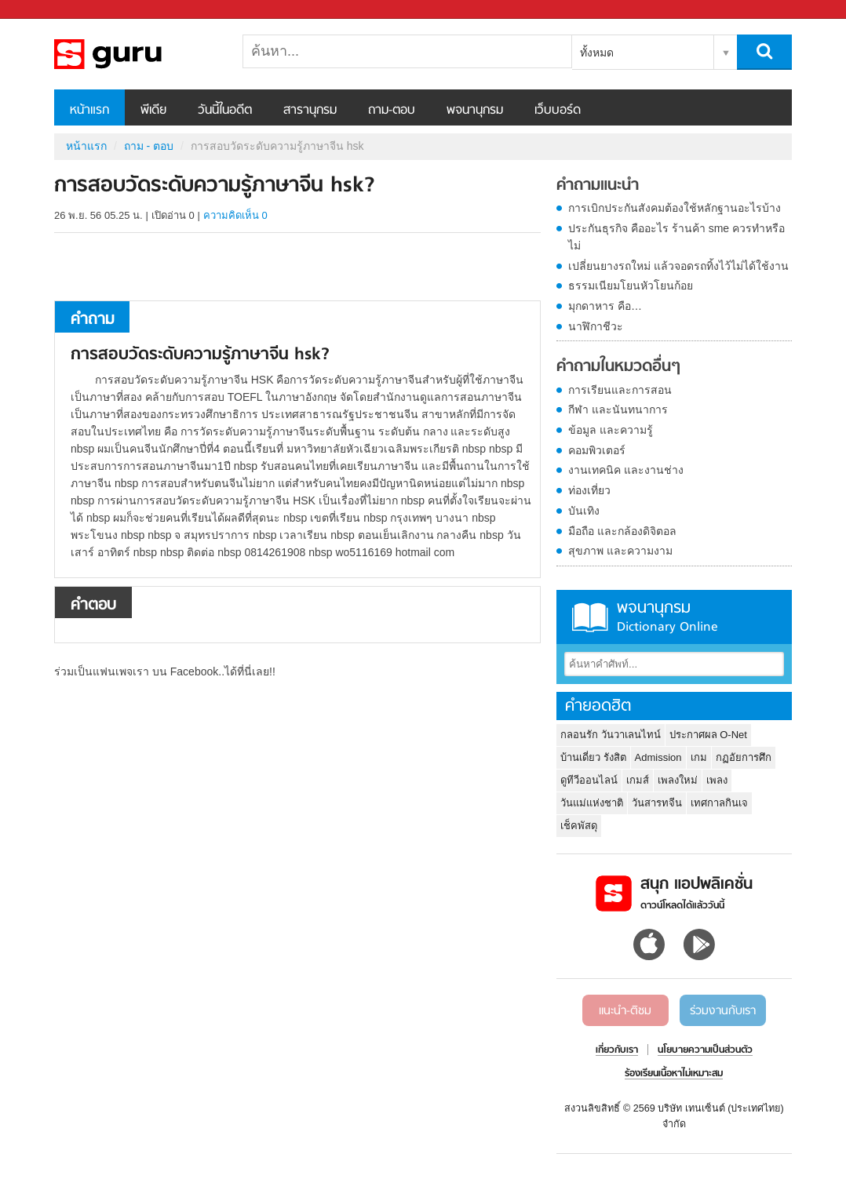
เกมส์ (637, 780)
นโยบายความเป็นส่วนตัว (705, 1050)
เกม (699, 757)
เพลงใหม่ (678, 780)
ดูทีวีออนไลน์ (589, 780)
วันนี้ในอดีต (225, 110)
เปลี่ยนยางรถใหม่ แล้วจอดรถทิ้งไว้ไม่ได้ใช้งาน (678, 266)
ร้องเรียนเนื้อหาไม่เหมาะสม (674, 1074)
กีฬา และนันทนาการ (618, 409)
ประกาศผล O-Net (708, 735)
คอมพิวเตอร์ (596, 450)
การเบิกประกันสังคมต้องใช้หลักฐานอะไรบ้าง (674, 208)
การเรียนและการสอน (620, 390)
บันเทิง (584, 510)
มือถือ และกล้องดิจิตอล (622, 531)
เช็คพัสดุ (578, 826)
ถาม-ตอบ (391, 110)
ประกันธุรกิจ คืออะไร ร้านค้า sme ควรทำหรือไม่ (676, 237)
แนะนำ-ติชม (625, 1011)
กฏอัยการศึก (743, 757)
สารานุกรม (310, 110)
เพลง (716, 780)
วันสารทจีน (657, 803)
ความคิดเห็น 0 (235, 215)
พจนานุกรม (475, 110)
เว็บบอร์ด (557, 110)
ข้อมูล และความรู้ (610, 430)
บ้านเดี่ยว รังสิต (593, 757)
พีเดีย (153, 110)
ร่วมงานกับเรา (723, 1011)
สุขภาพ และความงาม (620, 550)
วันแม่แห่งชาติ (591, 803)
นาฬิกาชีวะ (595, 326)
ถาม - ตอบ (148, 146)
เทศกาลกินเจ (719, 803)
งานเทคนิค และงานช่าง (626, 470)
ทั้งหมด (597, 52)
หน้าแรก (89, 110)
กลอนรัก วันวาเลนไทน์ (610, 735)
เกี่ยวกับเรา (617, 1050)
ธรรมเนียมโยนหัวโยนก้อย (630, 285)
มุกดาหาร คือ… (605, 306)
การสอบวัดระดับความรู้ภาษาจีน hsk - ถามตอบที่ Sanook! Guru (136, 54)
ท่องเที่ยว (589, 490)
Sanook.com (47, 10)
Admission (658, 757)
